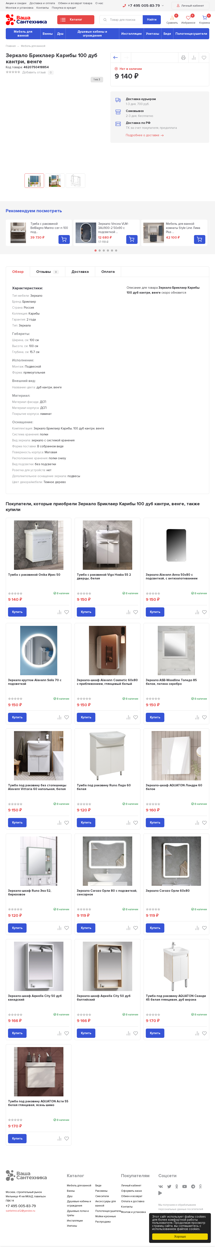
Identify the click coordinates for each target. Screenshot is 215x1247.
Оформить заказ (131, 1191)
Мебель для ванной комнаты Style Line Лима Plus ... (183, 228)
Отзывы (47, 271)
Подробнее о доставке (145, 135)
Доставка (80, 271)
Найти (152, 19)
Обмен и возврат (131, 1196)
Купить (17, 612)
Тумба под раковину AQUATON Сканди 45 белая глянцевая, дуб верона (176, 997)
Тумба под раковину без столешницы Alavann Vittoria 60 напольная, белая (37, 787)
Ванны (48, 34)
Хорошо (180, 1236)
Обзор (18, 271)
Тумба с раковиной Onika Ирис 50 (34, 575)
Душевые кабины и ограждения (92, 33)
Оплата (108, 271)
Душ (60, 34)
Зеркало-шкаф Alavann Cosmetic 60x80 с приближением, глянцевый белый (107, 682)
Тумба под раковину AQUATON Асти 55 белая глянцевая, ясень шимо (38, 1103)
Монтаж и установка (19, 7)
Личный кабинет (190, 5)
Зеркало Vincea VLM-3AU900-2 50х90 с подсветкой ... (113, 228)
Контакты (42, 7)
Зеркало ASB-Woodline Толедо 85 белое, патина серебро (171, 682)
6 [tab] (116, 250)
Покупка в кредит (64, 7)
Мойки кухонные (105, 1216)
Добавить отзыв (34, 72)
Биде (167, 34)
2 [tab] (100, 250)
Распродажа (103, 1221)
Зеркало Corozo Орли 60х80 (168, 891)
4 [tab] (108, 250)
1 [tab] (95, 250)
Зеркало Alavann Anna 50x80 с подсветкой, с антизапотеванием (171, 576)
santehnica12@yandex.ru (20, 1210)
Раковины (101, 1191)
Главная (11, 46)
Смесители (102, 1196)
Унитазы (152, 34)
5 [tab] (112, 250)
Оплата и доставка (132, 1201)
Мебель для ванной (23, 33)
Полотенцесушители (191, 34)
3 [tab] (104, 250)
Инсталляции (131, 34)
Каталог (71, 21)
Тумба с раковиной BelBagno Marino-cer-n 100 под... (49, 228)
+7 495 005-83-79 (143, 5)
